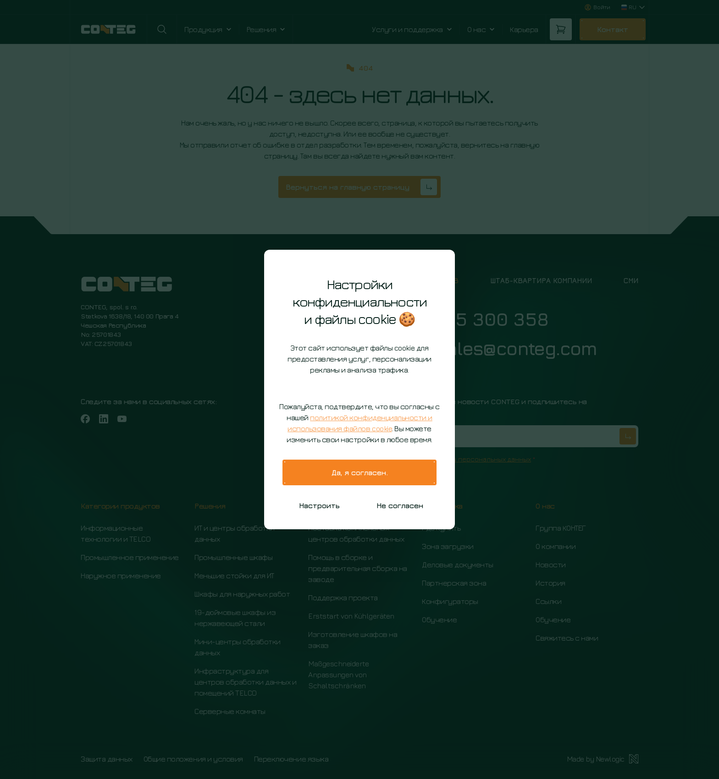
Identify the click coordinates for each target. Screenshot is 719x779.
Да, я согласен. (360, 472)
